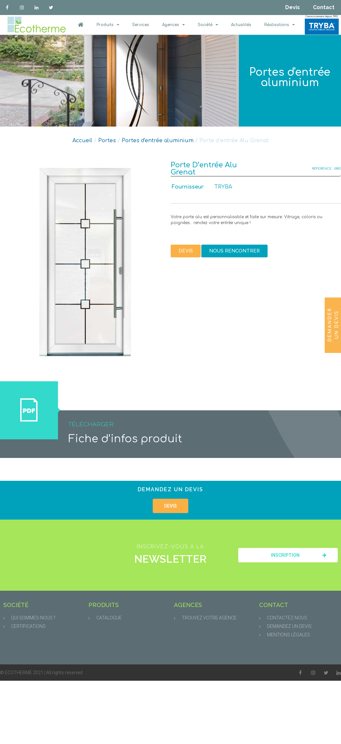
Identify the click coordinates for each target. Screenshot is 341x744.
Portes (107, 141)
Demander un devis (333, 325)
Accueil (82, 141)
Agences (173, 25)
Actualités (241, 25)
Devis (292, 7)
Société (208, 25)
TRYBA (223, 187)
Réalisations (279, 25)
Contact (323, 7)
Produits (108, 25)
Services (140, 25)
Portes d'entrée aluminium (289, 77)
